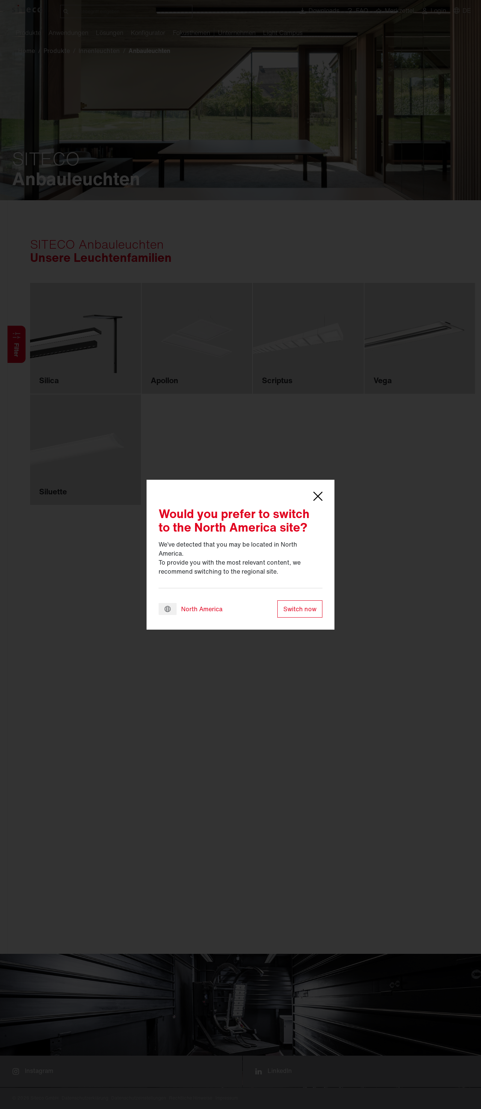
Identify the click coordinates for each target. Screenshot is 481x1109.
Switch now (299, 608)
